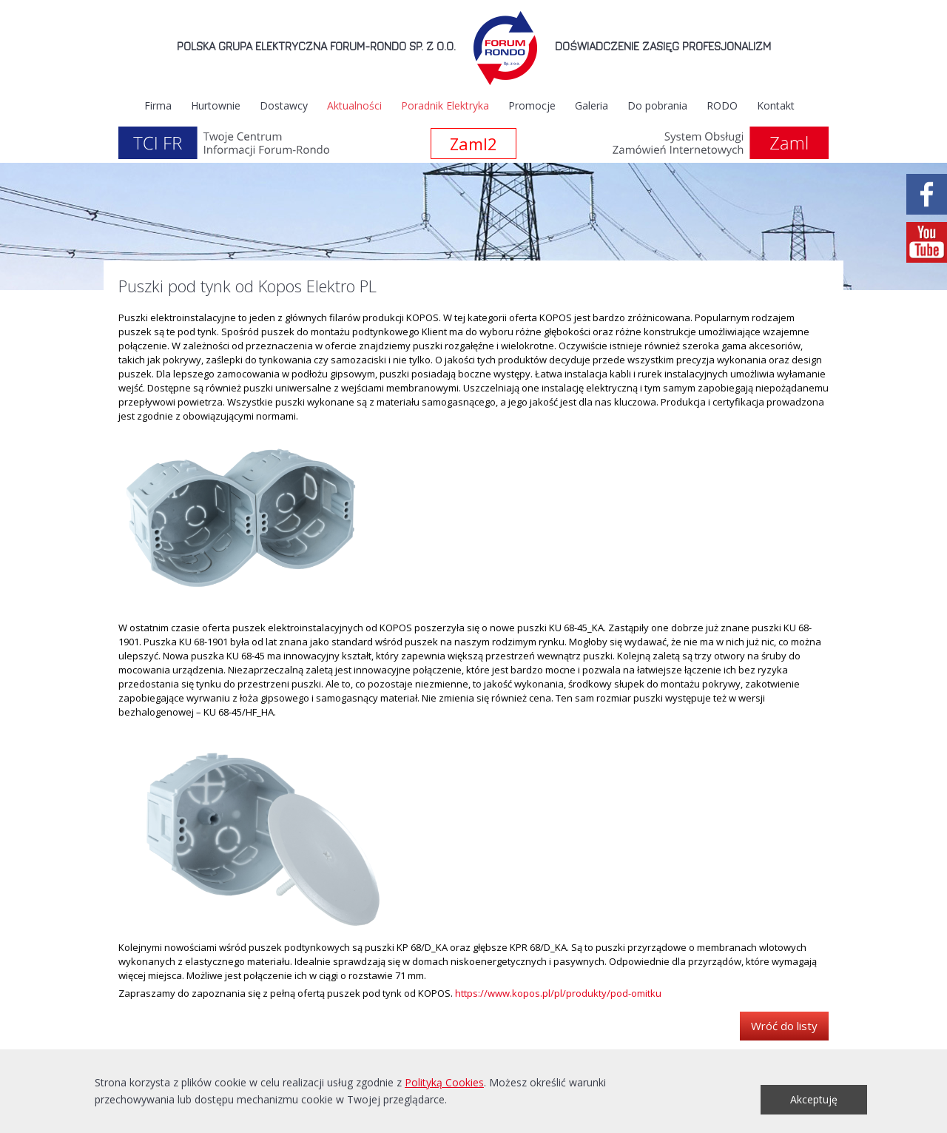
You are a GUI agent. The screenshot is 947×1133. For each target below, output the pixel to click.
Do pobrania (657, 105)
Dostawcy (284, 105)
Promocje (532, 105)
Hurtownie (215, 105)
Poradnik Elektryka (445, 105)
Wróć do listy (784, 1025)
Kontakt (776, 105)
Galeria (591, 105)
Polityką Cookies (444, 1082)
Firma (158, 105)
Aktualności (354, 105)
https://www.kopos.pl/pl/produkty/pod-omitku (558, 993)
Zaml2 (473, 143)
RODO (722, 105)
